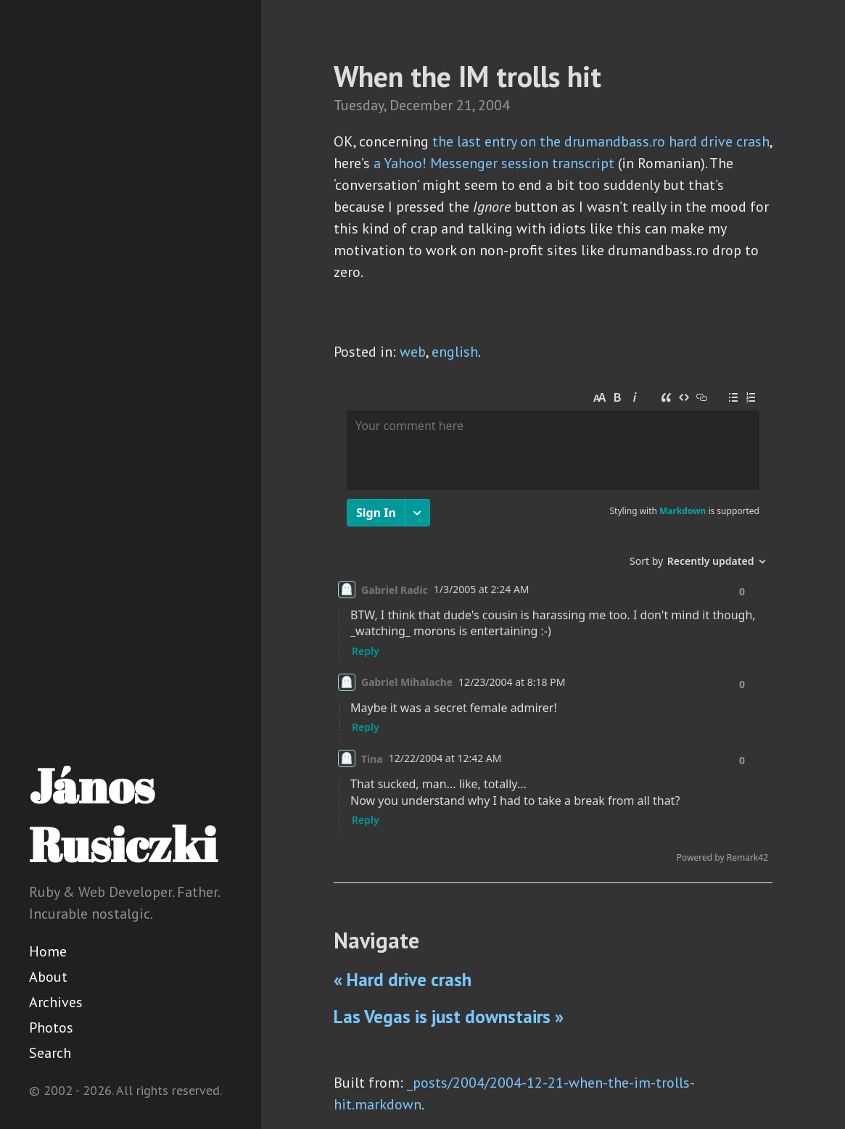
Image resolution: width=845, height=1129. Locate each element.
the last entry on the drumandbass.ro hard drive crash (601, 141)
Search (50, 1052)
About (48, 976)
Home (48, 951)
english (455, 351)
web (413, 351)
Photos (51, 1027)
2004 (494, 105)
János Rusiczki (123, 814)
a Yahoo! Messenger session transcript (494, 163)
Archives (56, 1002)
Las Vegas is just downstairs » (449, 1016)
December (421, 105)
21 (464, 105)
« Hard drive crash (402, 979)
